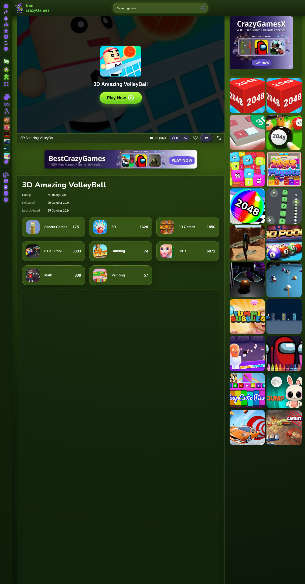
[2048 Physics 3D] (284, 169)
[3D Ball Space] (247, 279)
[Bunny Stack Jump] (284, 390)
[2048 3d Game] (284, 95)
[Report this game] (206, 138)
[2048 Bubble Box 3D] (247, 169)
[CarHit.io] (284, 427)
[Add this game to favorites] (195, 138)
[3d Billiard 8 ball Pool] (284, 279)
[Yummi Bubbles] (247, 316)
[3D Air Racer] (247, 243)
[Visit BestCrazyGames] (120, 159)
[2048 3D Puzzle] (247, 132)
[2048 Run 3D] (247, 206)
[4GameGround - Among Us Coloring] (284, 353)
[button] (219, 138)
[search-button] (203, 8)
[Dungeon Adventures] (284, 316)
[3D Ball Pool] (284, 243)
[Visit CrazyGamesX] (266, 42)
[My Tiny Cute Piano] (247, 390)
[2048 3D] (247, 95)
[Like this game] (175, 137)
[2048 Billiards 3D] (284, 132)
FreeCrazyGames (32, 8)
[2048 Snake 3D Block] (284, 206)
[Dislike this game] (186, 138)
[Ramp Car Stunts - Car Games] (247, 427)
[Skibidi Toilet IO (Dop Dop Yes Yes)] (247, 353)
